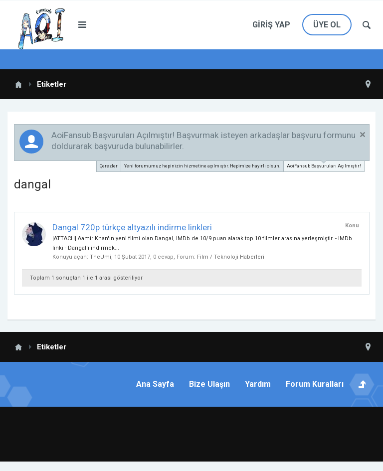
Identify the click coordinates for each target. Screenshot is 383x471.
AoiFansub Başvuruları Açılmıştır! (324, 164)
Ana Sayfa (155, 384)
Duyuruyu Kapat (363, 135)
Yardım (258, 384)
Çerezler (109, 165)
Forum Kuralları (315, 384)
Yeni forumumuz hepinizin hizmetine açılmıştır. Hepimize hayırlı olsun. (202, 165)
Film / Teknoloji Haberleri (230, 257)
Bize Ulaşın (209, 384)
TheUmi (100, 257)
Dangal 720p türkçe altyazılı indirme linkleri (132, 227)
